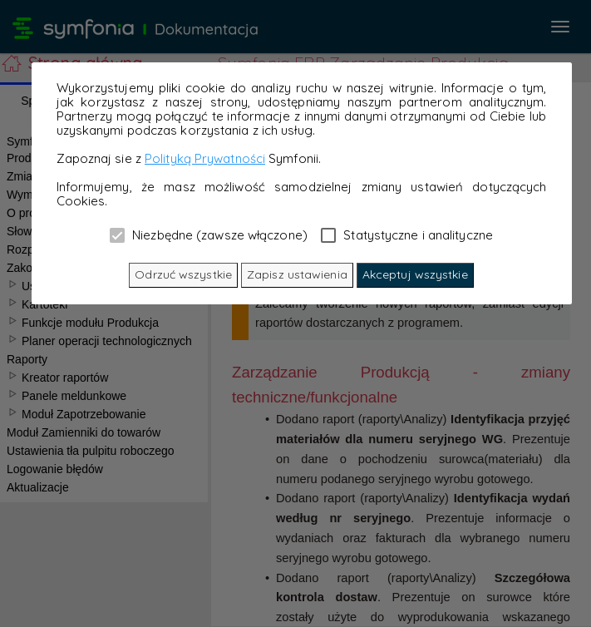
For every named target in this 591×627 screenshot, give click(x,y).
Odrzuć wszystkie (183, 274)
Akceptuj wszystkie (415, 274)
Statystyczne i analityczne (407, 234)
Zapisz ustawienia (297, 274)
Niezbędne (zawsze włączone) (209, 234)
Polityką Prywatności (205, 158)
